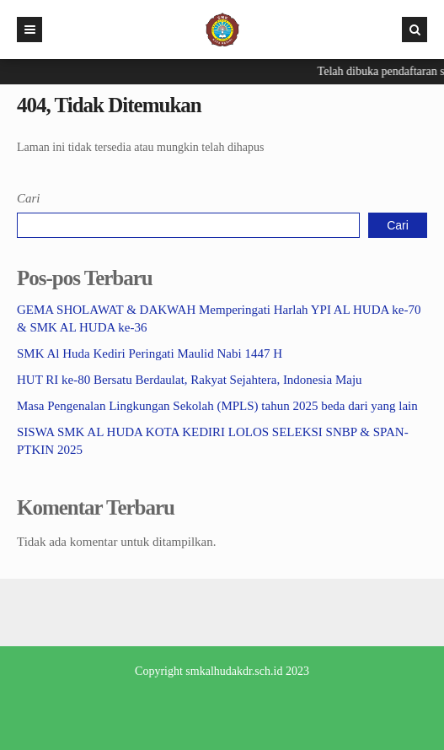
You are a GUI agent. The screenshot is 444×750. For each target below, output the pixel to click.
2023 (297, 671)
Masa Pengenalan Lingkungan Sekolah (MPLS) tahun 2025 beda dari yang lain (217, 406)
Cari (28, 198)
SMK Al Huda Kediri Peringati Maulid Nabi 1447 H (149, 353)
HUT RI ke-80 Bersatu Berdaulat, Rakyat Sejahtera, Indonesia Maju (189, 379)
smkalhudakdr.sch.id (233, 671)
